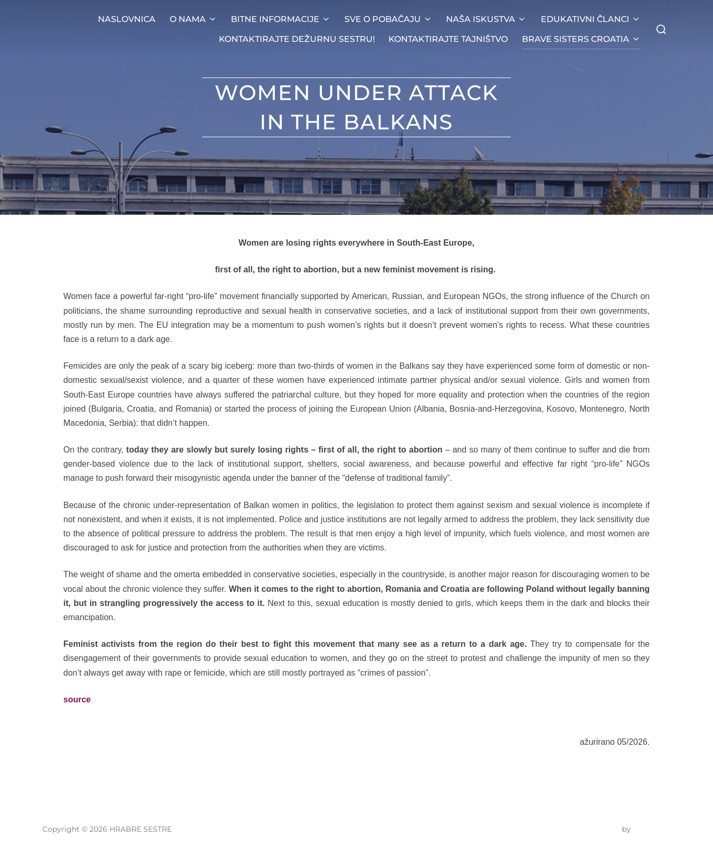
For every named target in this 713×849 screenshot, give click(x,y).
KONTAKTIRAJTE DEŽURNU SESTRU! (297, 39)
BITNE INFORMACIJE (281, 19)
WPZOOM (652, 829)
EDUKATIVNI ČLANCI (591, 19)
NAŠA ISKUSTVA (486, 19)
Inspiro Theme (593, 829)
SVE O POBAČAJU (388, 19)
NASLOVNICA (126, 19)
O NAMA (193, 19)
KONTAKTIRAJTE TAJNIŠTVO (448, 39)
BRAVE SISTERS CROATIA (581, 39)
